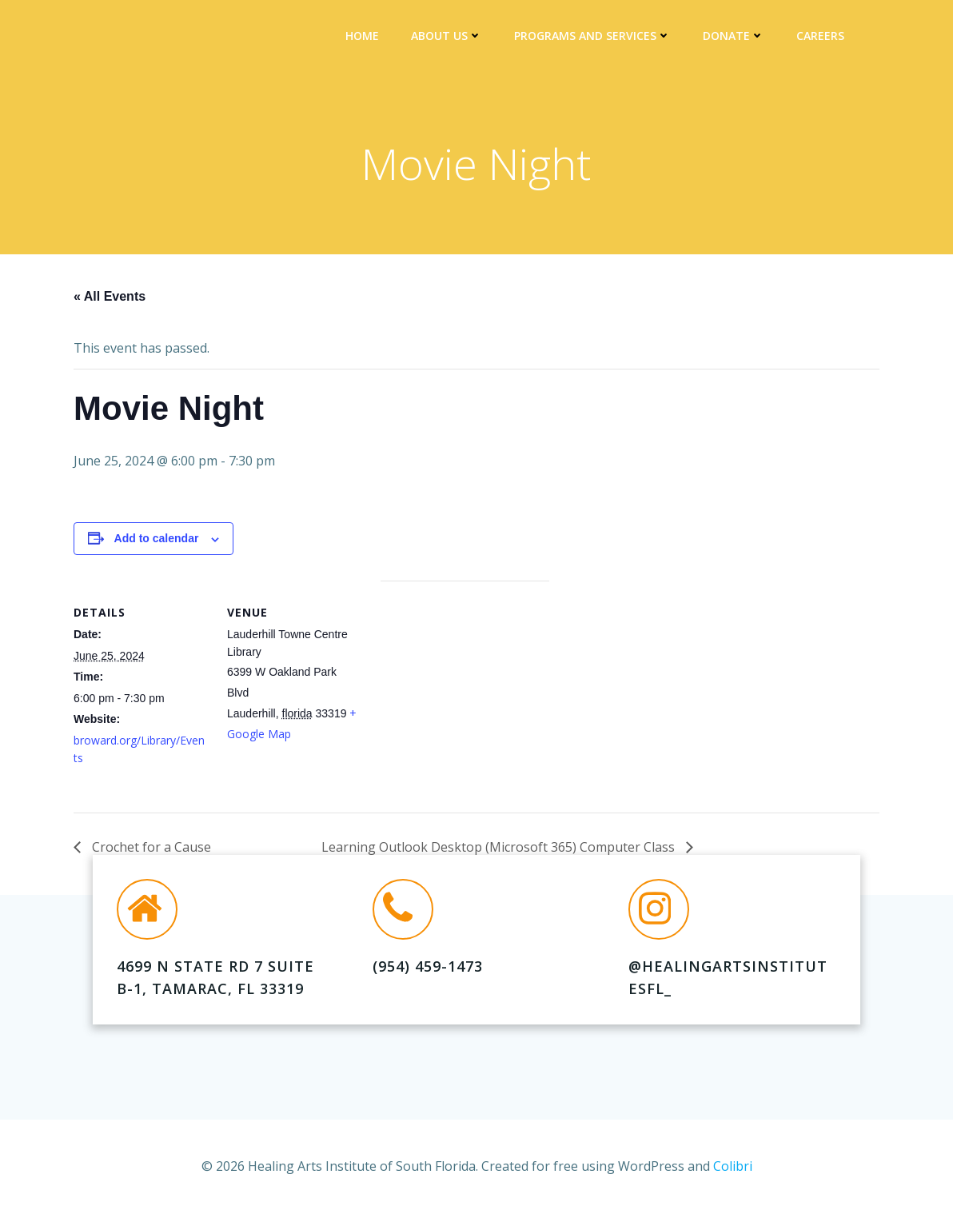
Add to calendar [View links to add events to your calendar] (156, 539)
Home (362, 36)
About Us (446, 36)
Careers (820, 36)
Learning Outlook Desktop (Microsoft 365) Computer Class (499, 848)
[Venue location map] (465, 691)
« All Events (110, 296)
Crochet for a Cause (150, 848)
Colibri (732, 1166)
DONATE (733, 36)
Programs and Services (592, 36)
